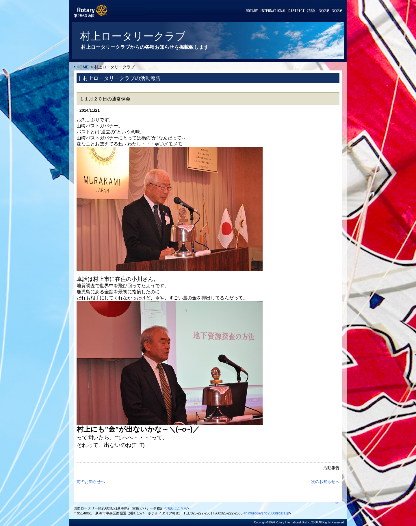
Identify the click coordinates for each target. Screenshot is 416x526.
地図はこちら (176, 508)
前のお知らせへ (91, 481)
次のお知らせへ (325, 481)
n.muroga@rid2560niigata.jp (267, 513)
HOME (83, 67)
